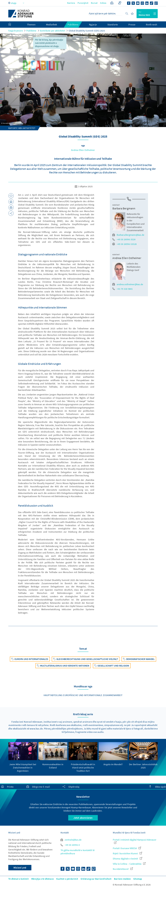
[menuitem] (12, 24)
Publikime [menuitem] (73, 24)
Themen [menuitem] (31, 24)
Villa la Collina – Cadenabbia (129, 863)
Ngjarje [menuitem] (93, 24)
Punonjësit (83, 2)
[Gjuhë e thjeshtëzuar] (112, 2)
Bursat (94, 2)
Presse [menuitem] (131, 24)
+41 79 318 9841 (122, 288)
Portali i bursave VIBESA (127, 848)
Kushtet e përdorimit (67, 878)
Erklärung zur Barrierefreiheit (96, 878)
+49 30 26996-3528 (123, 239)
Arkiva (103, 2)
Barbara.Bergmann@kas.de (128, 234)
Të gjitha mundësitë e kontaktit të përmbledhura (78, 852)
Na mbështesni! (123, 868)
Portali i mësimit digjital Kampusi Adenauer (134, 841)
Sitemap (137, 878)
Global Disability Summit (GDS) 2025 (87, 30)
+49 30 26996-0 (70, 844)
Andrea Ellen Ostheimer (83, 150)
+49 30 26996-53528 (124, 244)
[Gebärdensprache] (119, 2)
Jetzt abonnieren (82, 817)
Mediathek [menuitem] (51, 24)
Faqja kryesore (15, 30)
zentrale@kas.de (71, 839)
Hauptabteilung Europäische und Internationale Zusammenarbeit (83, 695)
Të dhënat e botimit (18, 878)
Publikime (31, 30)
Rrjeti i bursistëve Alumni (127, 853)
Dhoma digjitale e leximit (127, 858)
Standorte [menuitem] (112, 24)
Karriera (71, 2)
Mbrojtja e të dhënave (42, 878)
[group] (22, 757)
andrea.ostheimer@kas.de (127, 284)
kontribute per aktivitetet (52, 30)
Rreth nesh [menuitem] (151, 24)
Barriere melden (122, 878)
